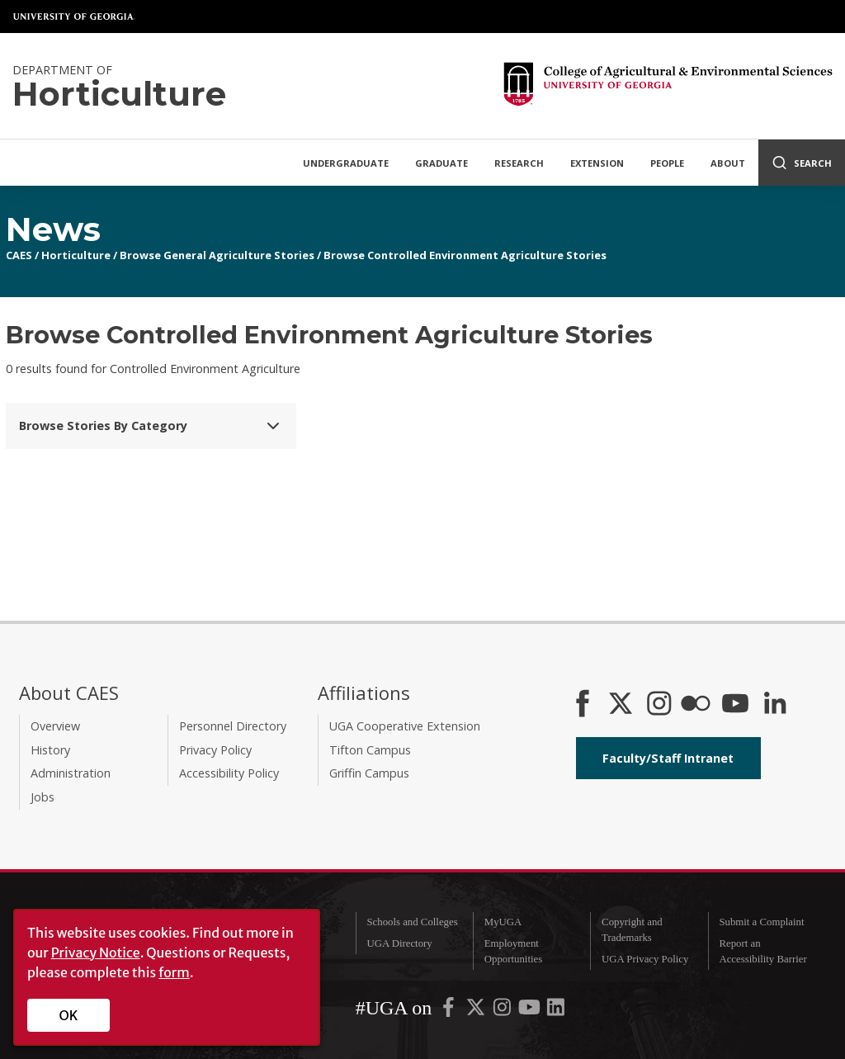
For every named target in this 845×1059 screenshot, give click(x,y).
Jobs (42, 797)
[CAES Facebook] (582, 704)
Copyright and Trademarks (632, 929)
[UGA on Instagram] (503, 1010)
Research (519, 163)
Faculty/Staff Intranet (668, 758)
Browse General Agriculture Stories (217, 255)
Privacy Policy (215, 750)
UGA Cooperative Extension (404, 726)
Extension (597, 163)
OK (68, 1015)
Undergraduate (346, 163)
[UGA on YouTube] (530, 1010)
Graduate (441, 163)
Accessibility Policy (229, 773)
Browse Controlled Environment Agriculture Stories (465, 255)
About (727, 163)
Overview (55, 726)
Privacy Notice (95, 952)
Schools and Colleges (411, 922)
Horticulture (76, 255)
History (50, 750)
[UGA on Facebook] (450, 1010)
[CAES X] (622, 704)
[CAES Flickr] (695, 704)
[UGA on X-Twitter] (477, 1010)
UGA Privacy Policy (645, 959)
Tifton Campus (370, 750)
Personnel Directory (232, 726)
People (667, 163)
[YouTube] (735, 704)
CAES (19, 255)
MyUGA (503, 922)
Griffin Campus (369, 773)
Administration (71, 773)
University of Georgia (74, 16)
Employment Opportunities (513, 951)
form (174, 972)
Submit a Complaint (761, 922)
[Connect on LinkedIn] (775, 704)
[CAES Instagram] (659, 704)
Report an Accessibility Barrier (762, 951)
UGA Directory (399, 943)
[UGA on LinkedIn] (556, 1010)
